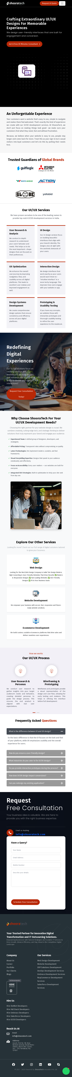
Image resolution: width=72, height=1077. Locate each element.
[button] (34, 712)
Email (11, 1033)
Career (6, 964)
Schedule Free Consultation (25, 902)
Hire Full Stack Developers (15, 1009)
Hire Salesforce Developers (15, 1016)
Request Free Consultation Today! (21, 394)
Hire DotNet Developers (14, 1006)
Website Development (43, 964)
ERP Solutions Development (46, 967)
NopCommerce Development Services (46, 979)
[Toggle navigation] (62, 3)
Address (13, 1041)
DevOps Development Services (47, 971)
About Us (7, 961)
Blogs (6, 974)
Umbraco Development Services (48, 974)
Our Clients (8, 971)
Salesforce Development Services (45, 986)
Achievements (12, 981)
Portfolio (7, 967)
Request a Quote (49, 3)
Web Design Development (45, 961)
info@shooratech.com (30, 834)
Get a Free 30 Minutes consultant (24, 44)
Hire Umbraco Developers (15, 1013)
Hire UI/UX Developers (13, 1019)
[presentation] (28, 893)
